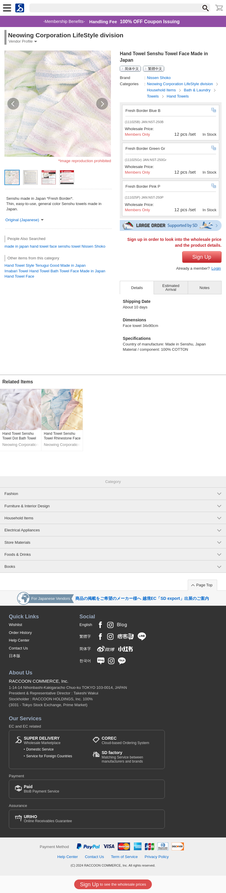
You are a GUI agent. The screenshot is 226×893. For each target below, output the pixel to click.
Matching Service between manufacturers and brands (130, 756)
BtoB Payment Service (41, 788)
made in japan (16, 246)
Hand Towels (178, 96)
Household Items (162, 90)
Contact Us (18, 648)
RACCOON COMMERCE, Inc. (39, 681)
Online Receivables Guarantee (48, 818)
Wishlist (15, 624)
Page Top (204, 585)
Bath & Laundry (198, 90)
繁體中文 (155, 69)
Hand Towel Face (19, 276)
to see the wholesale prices (113, 884)
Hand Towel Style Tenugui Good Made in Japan (45, 265)
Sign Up (201, 257)
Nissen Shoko (93, 246)
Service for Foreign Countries (49, 756)
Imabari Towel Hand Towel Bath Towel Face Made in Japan (54, 271)
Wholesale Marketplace (42, 740)
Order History (20, 632)
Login (216, 268)
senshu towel (69, 246)
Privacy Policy (157, 857)
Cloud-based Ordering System (125, 740)
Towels (153, 96)
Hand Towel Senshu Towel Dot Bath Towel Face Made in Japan (19, 436)
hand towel (39, 246)
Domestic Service (40, 749)
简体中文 (132, 69)
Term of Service (124, 857)
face (53, 246)
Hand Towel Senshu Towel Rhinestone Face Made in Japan (62, 436)
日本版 (14, 656)
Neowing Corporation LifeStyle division (180, 84)
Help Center (19, 640)
